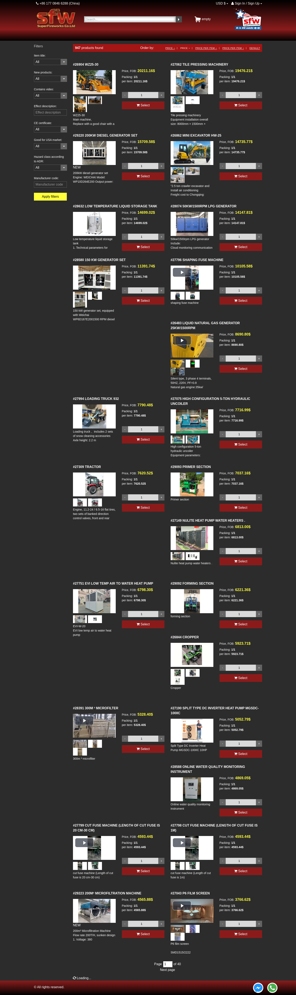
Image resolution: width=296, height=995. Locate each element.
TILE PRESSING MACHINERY (199, 64)
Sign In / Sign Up (245, 3)
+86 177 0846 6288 (52, 3)
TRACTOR (87, 467)
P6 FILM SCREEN (190, 893)
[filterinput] (50, 112)
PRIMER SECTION (191, 467)
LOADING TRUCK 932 (96, 399)
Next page (167, 970)
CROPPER (185, 637)
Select (143, 105)
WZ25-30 (85, 64)
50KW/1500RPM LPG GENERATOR (203, 206)
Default (255, 48)
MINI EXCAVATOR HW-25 (196, 135)
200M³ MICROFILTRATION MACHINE (107, 893)
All (37, 62)
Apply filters (50, 196)
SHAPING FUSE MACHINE (197, 260)
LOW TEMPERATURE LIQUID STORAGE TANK (115, 206)
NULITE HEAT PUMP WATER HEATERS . (208, 520)
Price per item (206, 48)
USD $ (220, 3)
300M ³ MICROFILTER (95, 708)
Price (170, 48)
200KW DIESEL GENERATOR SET (105, 135)
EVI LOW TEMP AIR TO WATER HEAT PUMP (113, 583)
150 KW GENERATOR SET (99, 260)
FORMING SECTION (192, 583)
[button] (182, 272)
